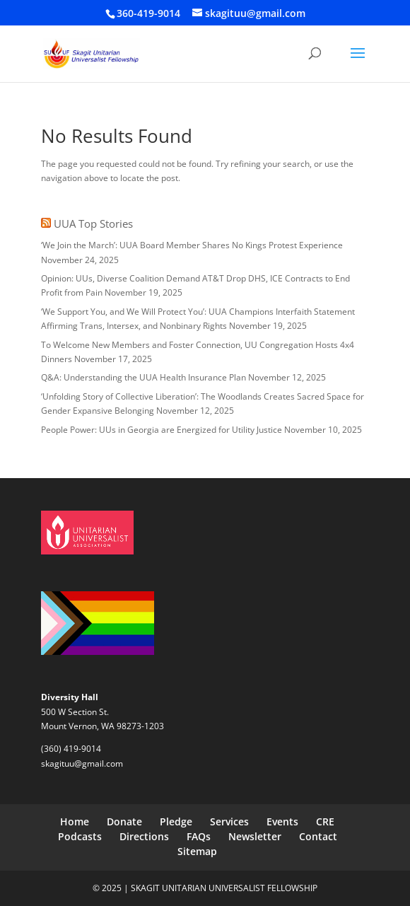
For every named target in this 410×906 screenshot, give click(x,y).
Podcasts (80, 836)
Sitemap (197, 851)
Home (74, 821)
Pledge (176, 821)
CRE (325, 821)
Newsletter (254, 836)
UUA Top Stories (93, 223)
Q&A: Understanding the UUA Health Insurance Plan (143, 377)
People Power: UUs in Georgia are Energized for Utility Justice (161, 430)
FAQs (199, 836)
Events (282, 821)
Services (229, 821)
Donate (124, 821)
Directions (144, 836)
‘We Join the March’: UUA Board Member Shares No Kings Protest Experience (192, 245)
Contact (318, 836)
